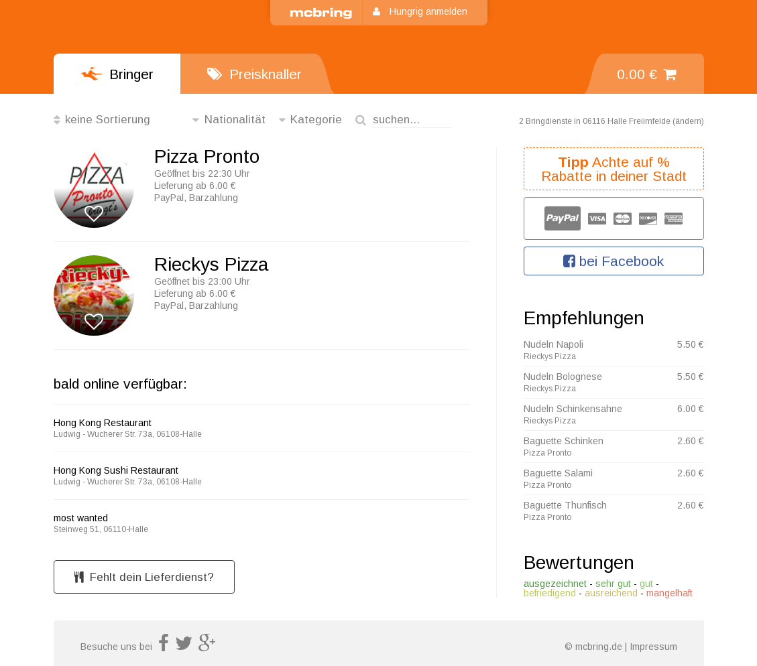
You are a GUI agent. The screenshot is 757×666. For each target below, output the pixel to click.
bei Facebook (613, 261)
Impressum (653, 646)
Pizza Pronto (206, 156)
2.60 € (690, 441)
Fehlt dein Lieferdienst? (144, 577)
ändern (688, 121)
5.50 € (690, 344)
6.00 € (690, 408)
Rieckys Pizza (211, 264)
